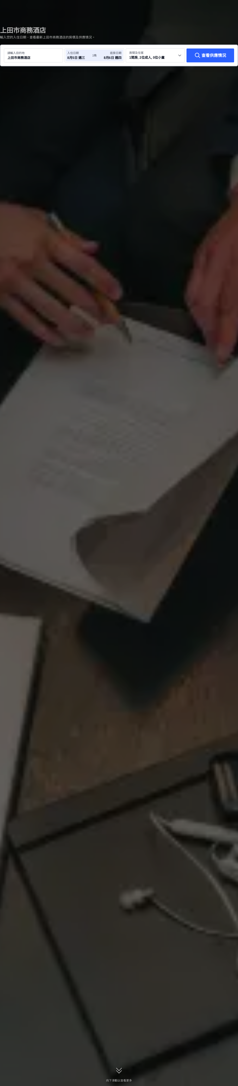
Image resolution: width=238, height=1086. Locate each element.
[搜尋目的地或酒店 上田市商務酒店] (33, 55)
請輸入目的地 (16, 53)
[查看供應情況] (210, 55)
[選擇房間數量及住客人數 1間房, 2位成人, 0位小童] (155, 55)
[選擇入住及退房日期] (79, 55)
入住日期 (73, 53)
